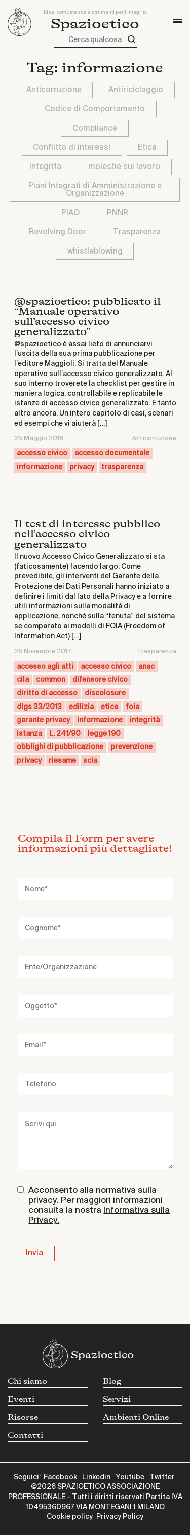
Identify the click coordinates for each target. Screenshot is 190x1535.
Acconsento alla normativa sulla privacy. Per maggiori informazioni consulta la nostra (99, 1205)
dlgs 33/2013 (39, 707)
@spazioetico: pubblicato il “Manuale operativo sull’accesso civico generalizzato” (87, 317)
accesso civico (42, 453)
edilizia (81, 707)
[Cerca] (132, 39)
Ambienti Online (136, 1417)
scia (90, 760)
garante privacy (43, 720)
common (50, 679)
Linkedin (96, 1477)
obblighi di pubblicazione (60, 747)
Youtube (130, 1477)
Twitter (162, 1477)
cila (23, 679)
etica (109, 707)
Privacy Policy (119, 1516)
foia (132, 707)
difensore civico (100, 679)
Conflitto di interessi (71, 147)
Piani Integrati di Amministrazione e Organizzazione (95, 189)
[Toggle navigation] (177, 21)
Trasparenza (137, 232)
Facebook (60, 1477)
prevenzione (131, 747)
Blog (112, 1381)
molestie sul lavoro (124, 167)
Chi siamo (27, 1381)
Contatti (25, 1435)
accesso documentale (111, 453)
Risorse (23, 1417)
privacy (81, 467)
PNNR (117, 213)
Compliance (94, 128)
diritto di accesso (47, 693)
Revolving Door (57, 232)
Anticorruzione (54, 90)
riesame (62, 760)
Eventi (21, 1399)
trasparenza (122, 467)
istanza (29, 733)
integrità (145, 720)
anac (146, 666)
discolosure (105, 693)
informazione (39, 467)
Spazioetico (95, 24)
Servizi (117, 1399)
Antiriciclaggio (135, 90)
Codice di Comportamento (95, 109)
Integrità (45, 167)
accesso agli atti (45, 666)
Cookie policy (70, 1516)
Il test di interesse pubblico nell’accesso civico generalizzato (87, 534)
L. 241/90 (65, 733)
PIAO (70, 213)
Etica (147, 147)
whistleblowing (95, 251)
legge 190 (104, 733)
